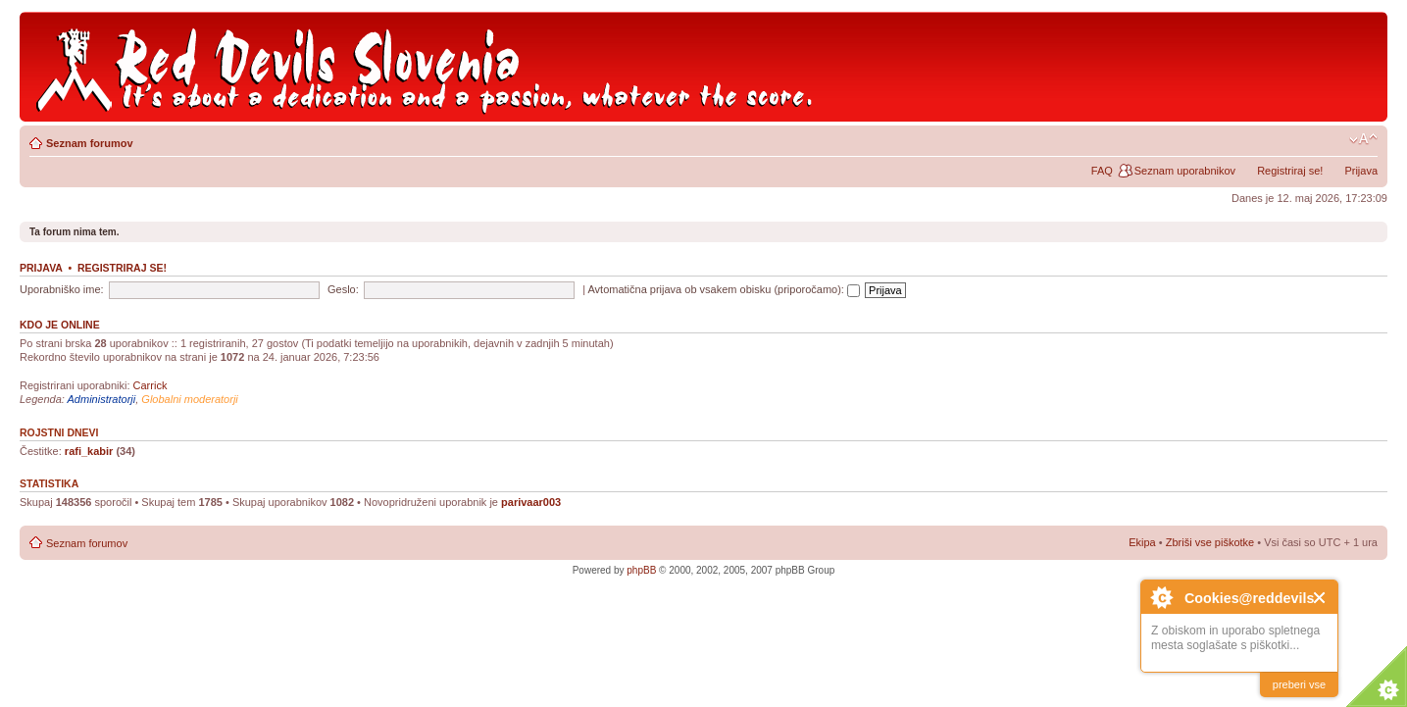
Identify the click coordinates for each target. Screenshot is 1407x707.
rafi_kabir (89, 451)
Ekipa (1142, 542)
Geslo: (343, 289)
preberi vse (1299, 684)
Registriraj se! (1290, 171)
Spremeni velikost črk (1363, 139)
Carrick (150, 385)
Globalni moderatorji (189, 399)
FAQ (1102, 171)
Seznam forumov (89, 143)
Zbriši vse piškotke (1212, 542)
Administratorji (102, 399)
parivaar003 (531, 502)
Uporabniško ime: (62, 289)
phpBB (641, 570)
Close (1320, 597)
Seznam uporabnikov (1184, 171)
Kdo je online (60, 324)
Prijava (1361, 171)
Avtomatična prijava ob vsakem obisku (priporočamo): (723, 289)
